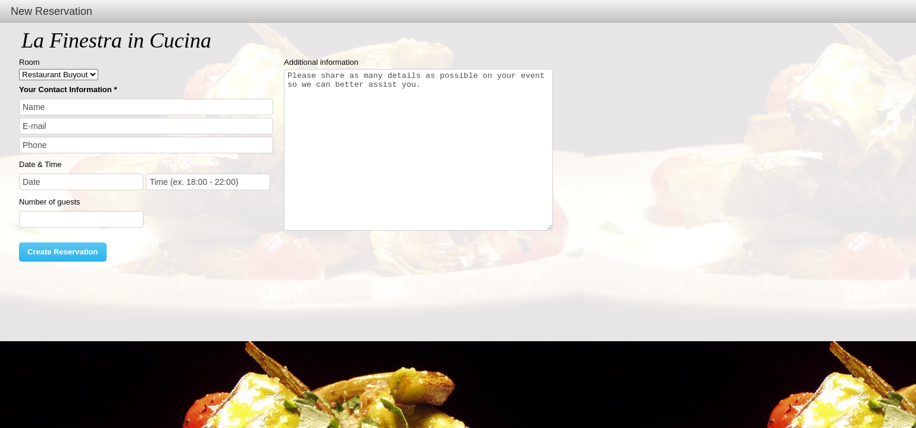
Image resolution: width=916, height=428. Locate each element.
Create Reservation (62, 251)
